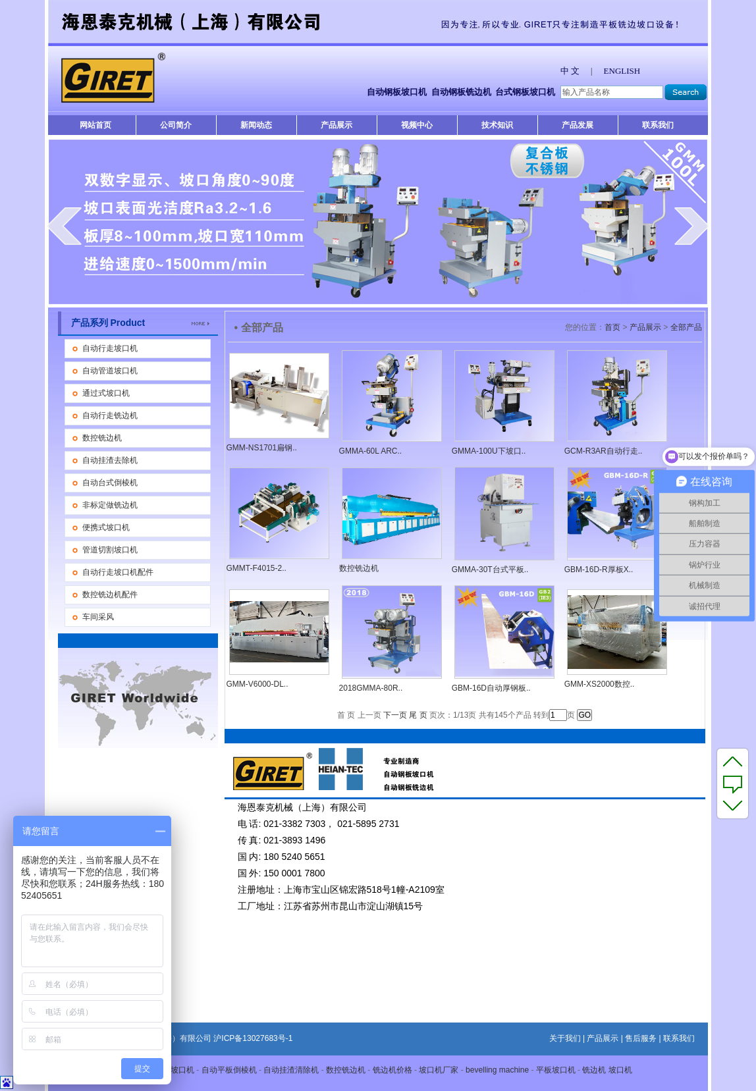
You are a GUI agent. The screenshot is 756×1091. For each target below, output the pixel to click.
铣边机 (594, 1070)
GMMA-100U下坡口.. (489, 451)
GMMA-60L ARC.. (370, 451)
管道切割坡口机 (110, 549)
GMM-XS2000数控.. (599, 684)
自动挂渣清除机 (291, 1070)
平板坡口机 (174, 1070)
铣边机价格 (392, 1070)
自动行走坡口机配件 (117, 572)
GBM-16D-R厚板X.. (599, 569)
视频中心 (417, 125)
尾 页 (418, 715)
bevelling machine (497, 1070)
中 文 (570, 71)
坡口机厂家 (438, 1070)
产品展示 (336, 125)
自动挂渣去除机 (110, 460)
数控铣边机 (102, 437)
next (692, 225)
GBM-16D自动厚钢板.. (491, 688)
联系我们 (658, 125)
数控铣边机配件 (110, 594)
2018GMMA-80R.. (371, 688)
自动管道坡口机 (110, 370)
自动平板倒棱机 (229, 1070)
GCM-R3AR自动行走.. (603, 451)
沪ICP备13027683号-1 (252, 1038)
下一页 (395, 715)
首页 (612, 327)
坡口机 (620, 1070)
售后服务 (641, 1038)
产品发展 (577, 125)
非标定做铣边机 (110, 505)
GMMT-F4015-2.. (256, 568)
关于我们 (565, 1038)
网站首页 (95, 125)
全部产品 (686, 327)
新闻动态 (256, 125)
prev (64, 225)
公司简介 (176, 125)
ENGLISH (622, 71)
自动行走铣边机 (110, 415)
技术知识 (497, 125)
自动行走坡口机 (110, 348)
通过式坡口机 (106, 393)
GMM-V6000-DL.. (257, 684)
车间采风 (98, 617)
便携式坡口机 (106, 527)
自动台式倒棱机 (110, 482)
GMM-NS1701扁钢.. (262, 447)
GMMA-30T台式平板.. (490, 569)
